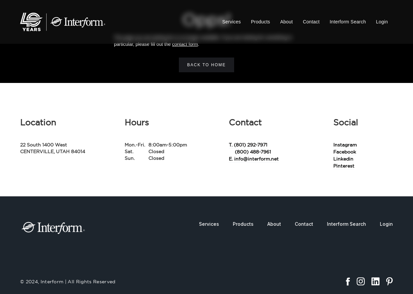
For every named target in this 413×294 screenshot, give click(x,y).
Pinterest (343, 166)
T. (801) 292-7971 (248, 145)
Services (231, 21)
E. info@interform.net (254, 159)
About (286, 21)
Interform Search (348, 21)
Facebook (344, 152)
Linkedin (343, 159)
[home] (62, 22)
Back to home (206, 65)
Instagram (345, 145)
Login (382, 21)
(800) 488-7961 (253, 152)
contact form (185, 44)
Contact (311, 21)
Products (260, 21)
